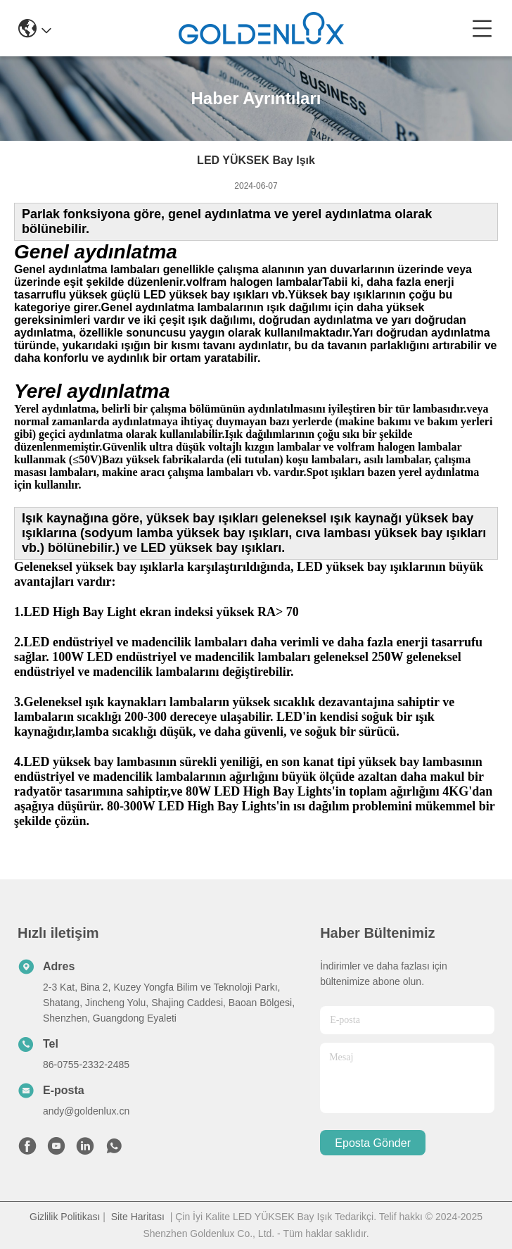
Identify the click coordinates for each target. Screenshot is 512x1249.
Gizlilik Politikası (65, 1216)
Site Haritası (138, 1216)
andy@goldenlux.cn (86, 1111)
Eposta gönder (373, 1143)
